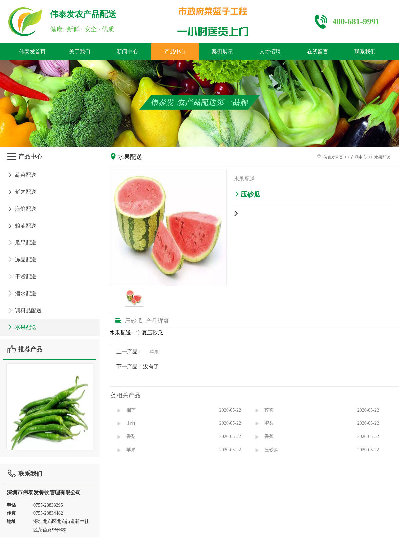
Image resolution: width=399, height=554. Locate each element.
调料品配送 (24, 310)
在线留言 (317, 51)
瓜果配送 (21, 242)
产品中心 (175, 51)
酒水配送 (21, 293)
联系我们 (365, 51)
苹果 (154, 351)
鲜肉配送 (21, 191)
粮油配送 (21, 225)
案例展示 (222, 51)
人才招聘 (270, 51)
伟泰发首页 (32, 51)
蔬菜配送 (21, 174)
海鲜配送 (21, 208)
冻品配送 (21, 259)
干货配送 (21, 276)
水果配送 (21, 327)
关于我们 (79, 51)
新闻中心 (127, 51)
